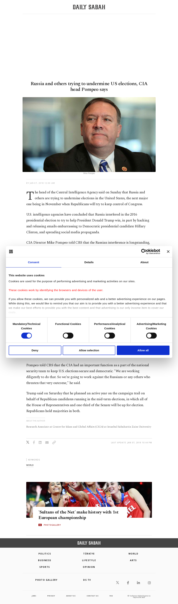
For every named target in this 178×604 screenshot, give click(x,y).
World (133, 553)
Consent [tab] (33, 262)
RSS (111, 596)
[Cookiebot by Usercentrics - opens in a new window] (144, 251)
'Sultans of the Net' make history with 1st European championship (79, 515)
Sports (44, 567)
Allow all (143, 350)
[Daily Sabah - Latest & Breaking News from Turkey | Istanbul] (89, 7)
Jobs (34, 596)
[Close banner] (168, 251)
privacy (51, 596)
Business (44, 560)
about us (70, 596)
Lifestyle (89, 560)
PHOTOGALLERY (52, 525)
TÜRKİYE (89, 553)
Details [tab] (89, 262)
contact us (92, 596)
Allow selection (89, 350)
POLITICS (44, 553)
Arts (133, 560)
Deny (35, 350)
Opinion (89, 567)
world (30, 465)
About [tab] (144, 262)
